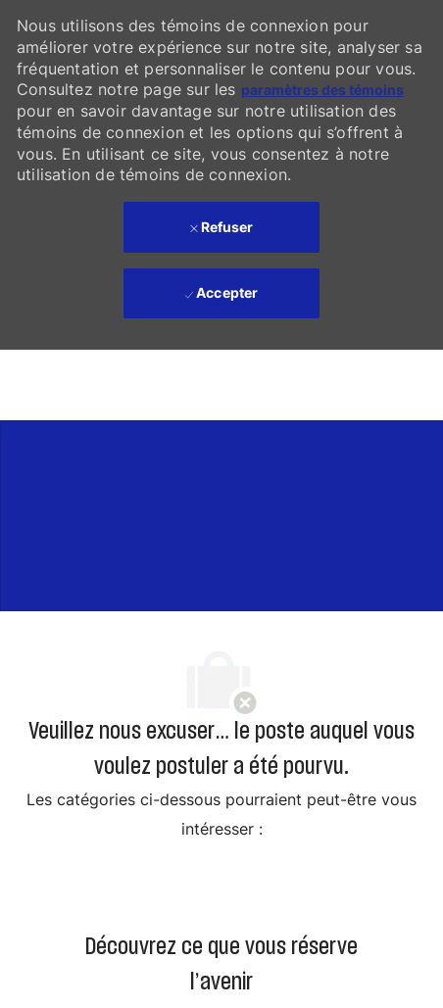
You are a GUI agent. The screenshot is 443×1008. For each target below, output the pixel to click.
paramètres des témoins (322, 89)
